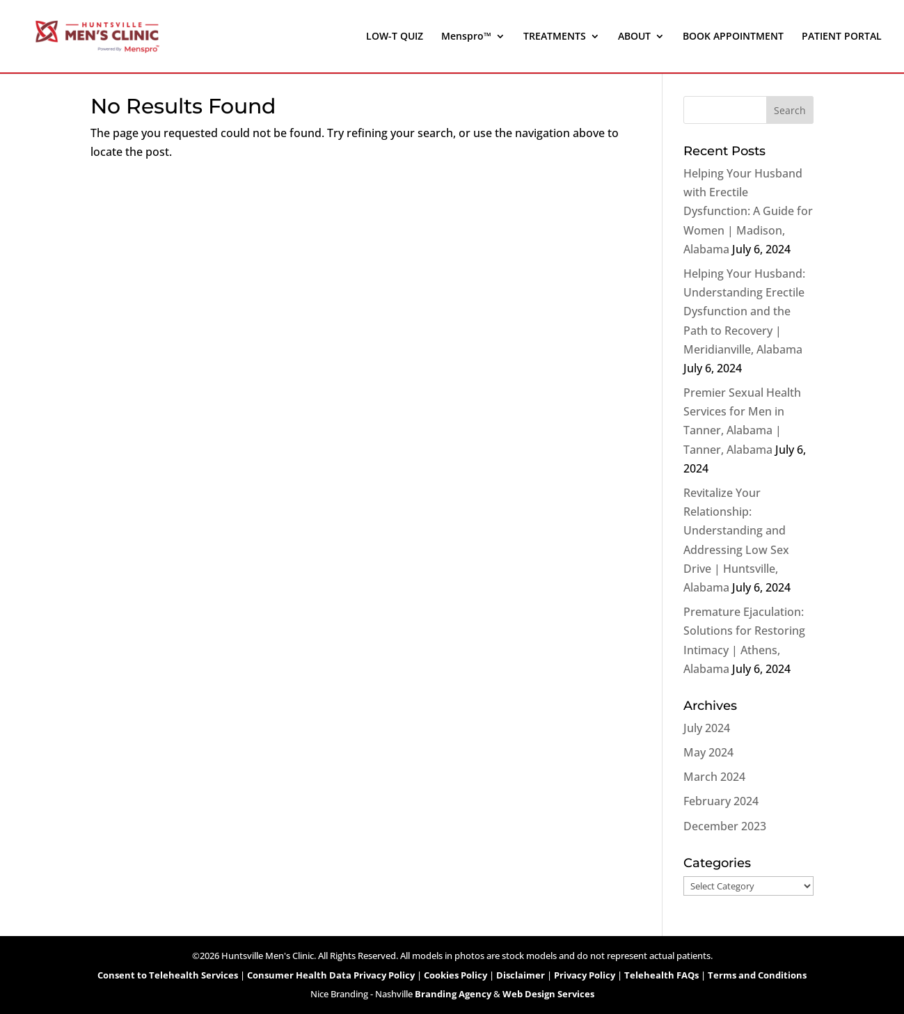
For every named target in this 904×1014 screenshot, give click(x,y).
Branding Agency (453, 994)
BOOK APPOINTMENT (733, 36)
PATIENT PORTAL (842, 36)
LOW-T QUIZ (394, 36)
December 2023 (724, 826)
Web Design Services (548, 994)
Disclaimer (520, 975)
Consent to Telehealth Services (167, 975)
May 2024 (708, 752)
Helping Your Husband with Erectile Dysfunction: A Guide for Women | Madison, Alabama (748, 211)
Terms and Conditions (757, 975)
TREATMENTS (554, 36)
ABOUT (634, 36)
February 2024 (721, 801)
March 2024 (714, 776)
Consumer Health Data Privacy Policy (331, 975)
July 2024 (706, 728)
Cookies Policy (455, 975)
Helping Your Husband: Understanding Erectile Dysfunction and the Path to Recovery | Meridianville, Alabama (744, 311)
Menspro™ (466, 36)
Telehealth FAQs (661, 975)
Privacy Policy (584, 975)
